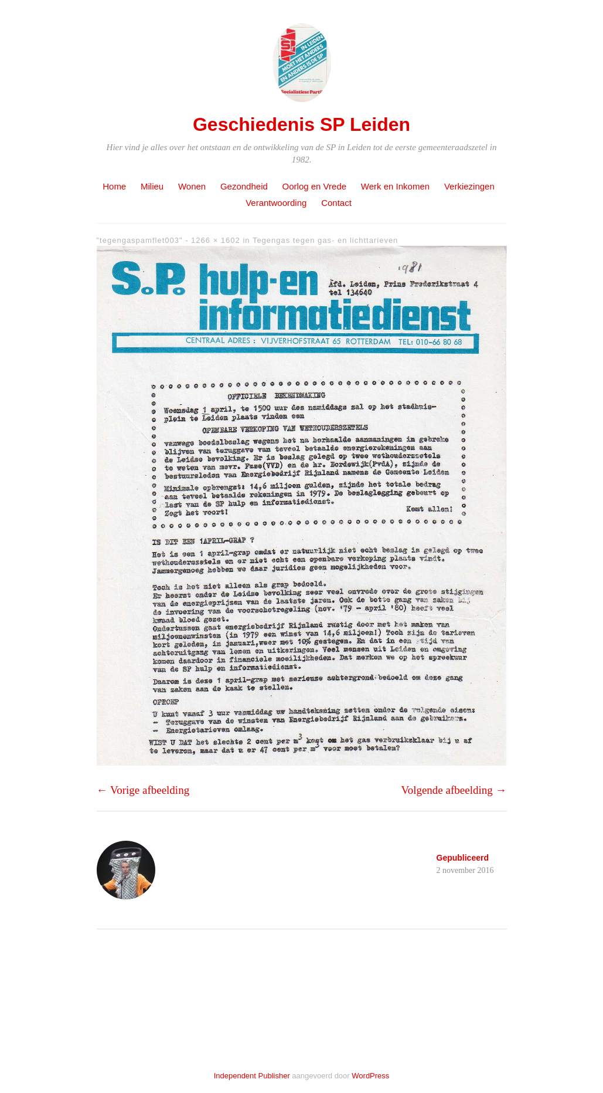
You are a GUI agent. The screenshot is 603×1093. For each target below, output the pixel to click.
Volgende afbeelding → (453, 790)
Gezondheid (244, 186)
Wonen (192, 186)
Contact (336, 203)
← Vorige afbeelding (143, 790)
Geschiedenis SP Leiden (301, 124)
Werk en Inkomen (395, 186)
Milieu (152, 186)
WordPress (370, 1075)
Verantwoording (276, 203)
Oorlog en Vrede (314, 186)
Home (114, 186)
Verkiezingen (469, 186)
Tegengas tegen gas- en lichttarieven (325, 240)
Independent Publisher (252, 1075)
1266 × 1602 (215, 240)
